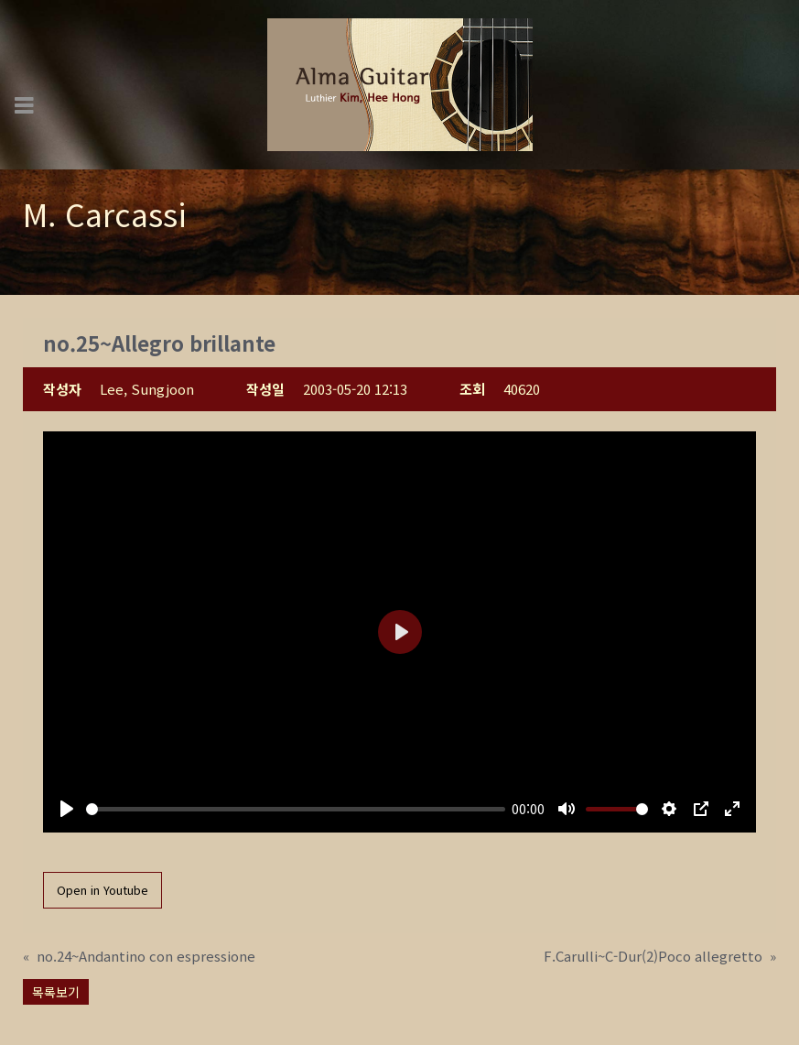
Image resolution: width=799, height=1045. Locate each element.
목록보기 (56, 992)
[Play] (66, 808)
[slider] (295, 809)
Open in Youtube (102, 889)
